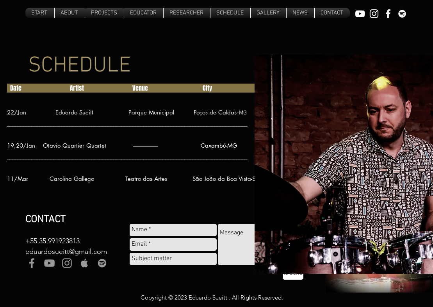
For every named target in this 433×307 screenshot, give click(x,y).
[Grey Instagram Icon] (67, 263)
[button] (104, 13)
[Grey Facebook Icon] (31, 263)
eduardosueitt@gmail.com (66, 251)
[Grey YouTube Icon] (49, 263)
